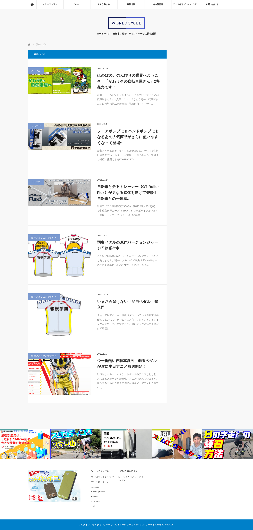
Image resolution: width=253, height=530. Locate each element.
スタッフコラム (50, 4)
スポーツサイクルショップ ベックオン (130, 478)
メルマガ (77, 4)
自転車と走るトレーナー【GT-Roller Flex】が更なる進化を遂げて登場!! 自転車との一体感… (128, 192)
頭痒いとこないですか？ (43, 237)
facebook (95, 487)
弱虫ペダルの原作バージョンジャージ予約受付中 (127, 245)
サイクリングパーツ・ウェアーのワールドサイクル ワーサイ (123, 524)
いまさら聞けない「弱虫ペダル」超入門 (127, 305)
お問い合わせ (212, 4)
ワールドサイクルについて (102, 477)
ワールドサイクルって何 (184, 4)
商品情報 (131, 4)
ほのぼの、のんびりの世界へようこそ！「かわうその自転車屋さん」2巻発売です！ (128, 81)
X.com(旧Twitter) (98, 492)
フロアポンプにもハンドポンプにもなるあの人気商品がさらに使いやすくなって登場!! (128, 137)
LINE (93, 506)
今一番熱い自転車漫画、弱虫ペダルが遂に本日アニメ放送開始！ (127, 364)
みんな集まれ (104, 4)
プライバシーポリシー (100, 482)
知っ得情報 (158, 4)
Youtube (94, 497)
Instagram (95, 501)
